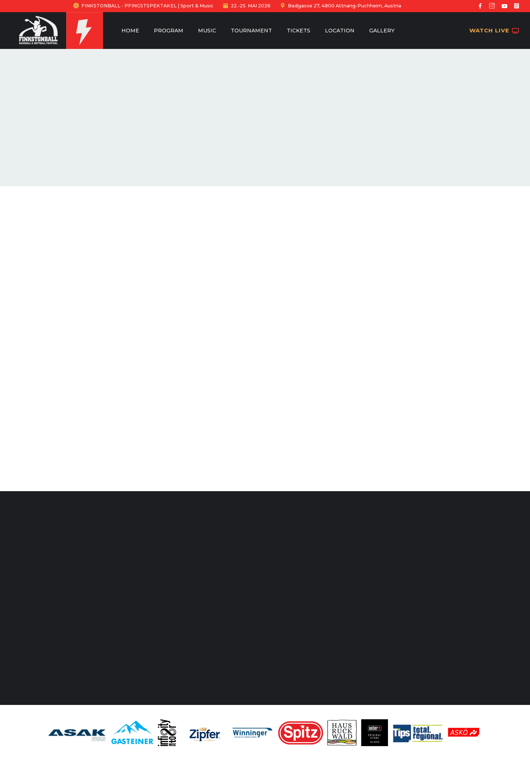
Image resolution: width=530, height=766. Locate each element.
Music (207, 30)
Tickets (298, 30)
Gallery (382, 30)
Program (168, 30)
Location (339, 30)
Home (130, 30)
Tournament (251, 30)
